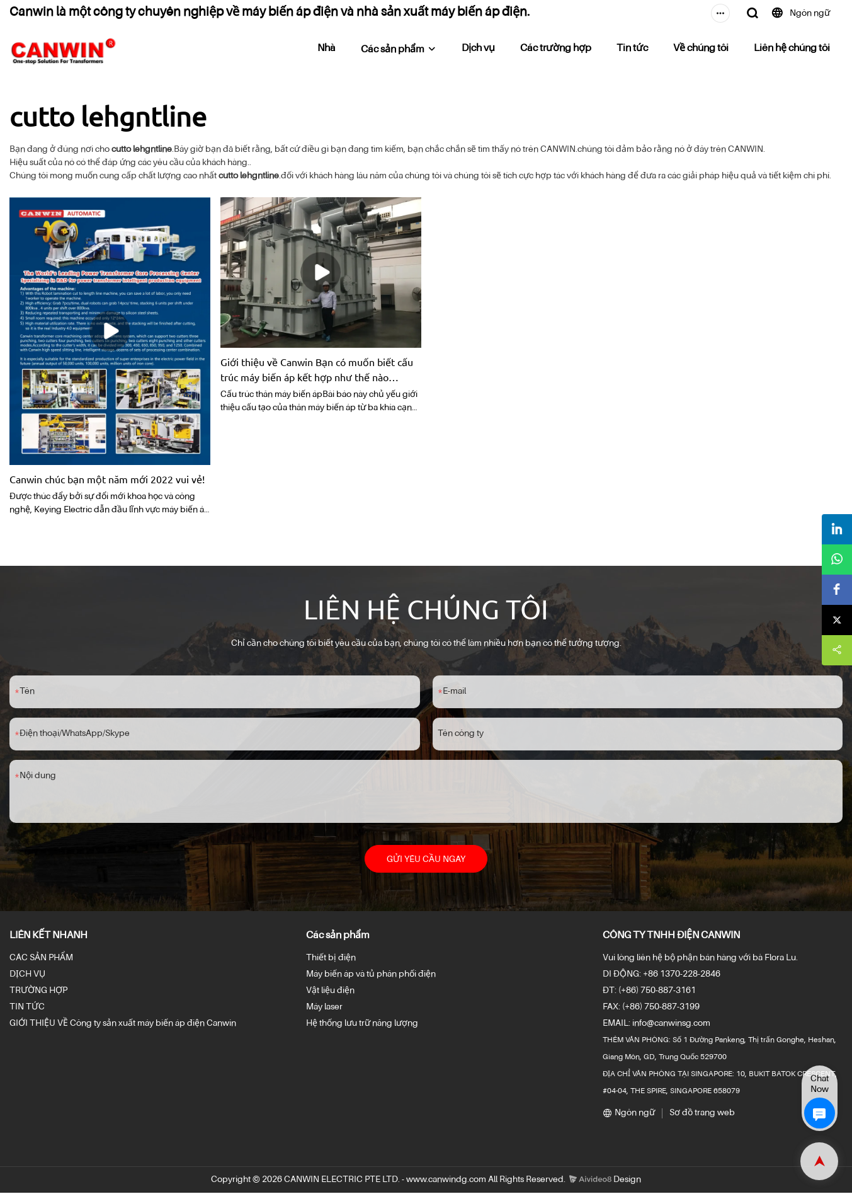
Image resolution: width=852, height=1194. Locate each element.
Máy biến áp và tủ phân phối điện (371, 975)
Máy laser (324, 1008)
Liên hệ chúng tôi (792, 48)
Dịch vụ (478, 48)
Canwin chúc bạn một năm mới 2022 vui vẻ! (107, 479)
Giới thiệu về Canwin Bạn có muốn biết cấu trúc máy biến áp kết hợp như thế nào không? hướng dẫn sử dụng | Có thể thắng (316, 369)
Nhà (326, 48)
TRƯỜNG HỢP (38, 991)
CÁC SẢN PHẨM (41, 959)
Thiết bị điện (331, 959)
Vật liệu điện (330, 991)
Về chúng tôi (701, 48)
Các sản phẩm (392, 50)
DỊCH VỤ (27, 975)
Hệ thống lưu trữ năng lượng (362, 1024)
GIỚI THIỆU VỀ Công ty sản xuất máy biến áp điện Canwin (122, 1024)
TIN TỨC (27, 1008)
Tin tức (632, 48)
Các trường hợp (555, 48)
